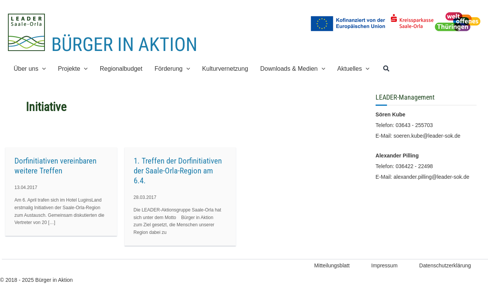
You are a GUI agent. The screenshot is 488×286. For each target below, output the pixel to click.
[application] (42, 68)
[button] (386, 69)
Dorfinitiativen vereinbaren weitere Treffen (55, 165)
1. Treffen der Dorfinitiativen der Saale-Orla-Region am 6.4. (178, 170)
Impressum (384, 265)
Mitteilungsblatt (331, 265)
